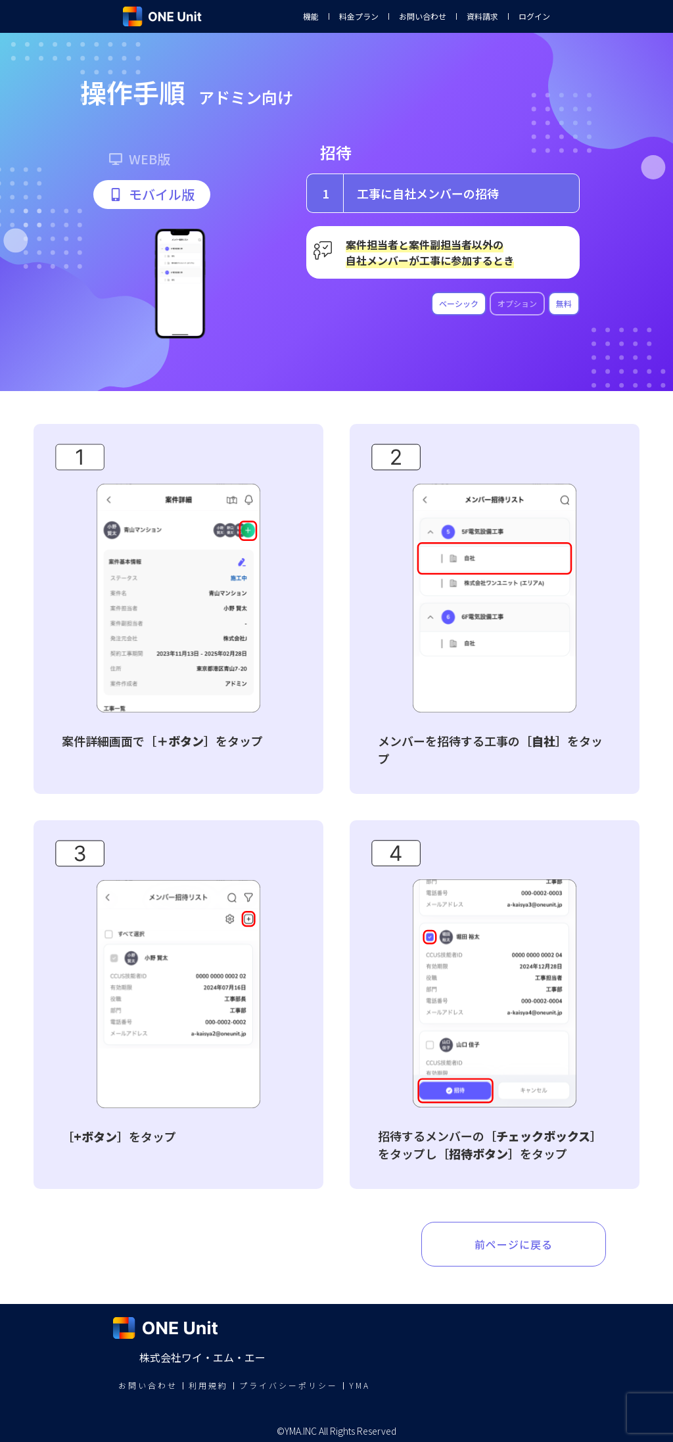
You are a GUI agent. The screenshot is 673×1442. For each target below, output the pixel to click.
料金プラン (359, 16)
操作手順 (132, 92)
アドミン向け (245, 96)
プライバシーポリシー (288, 1385)
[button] (151, 194)
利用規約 (208, 1385)
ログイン (534, 16)
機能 (311, 16)
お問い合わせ (422, 16)
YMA (359, 1385)
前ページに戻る (514, 1244)
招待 (336, 152)
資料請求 (482, 16)
